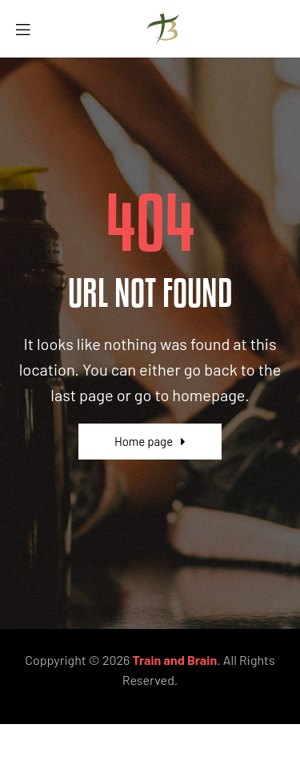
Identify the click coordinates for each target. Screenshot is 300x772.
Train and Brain (175, 659)
